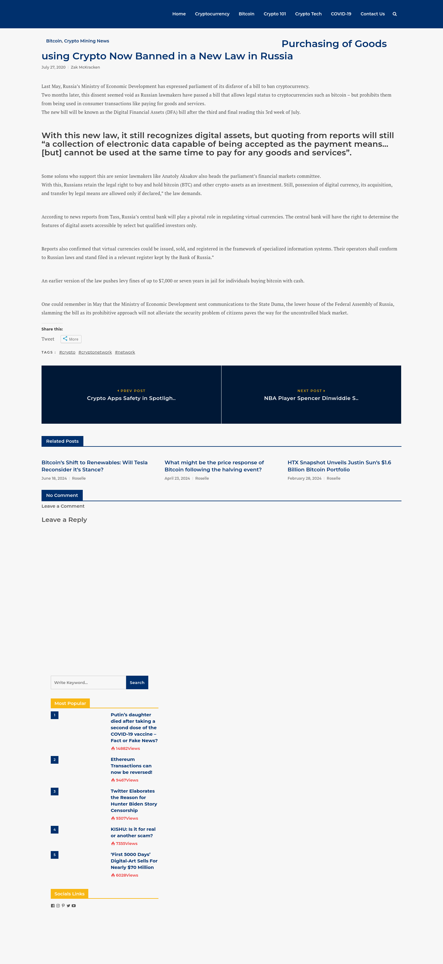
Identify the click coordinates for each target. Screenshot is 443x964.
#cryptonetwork (95, 352)
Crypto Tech (308, 14)
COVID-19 (341, 14)
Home (179, 14)
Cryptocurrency (212, 14)
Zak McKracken (85, 67)
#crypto (67, 352)
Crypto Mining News (86, 41)
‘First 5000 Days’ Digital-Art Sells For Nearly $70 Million (134, 860)
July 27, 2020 (54, 67)
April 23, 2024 (177, 478)
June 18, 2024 (54, 478)
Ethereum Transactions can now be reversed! (131, 765)
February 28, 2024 (304, 478)
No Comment (62, 495)
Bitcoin (246, 14)
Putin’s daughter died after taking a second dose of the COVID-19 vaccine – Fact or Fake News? (134, 727)
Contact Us (373, 14)
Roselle (79, 478)
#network (125, 352)
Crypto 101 (275, 14)
